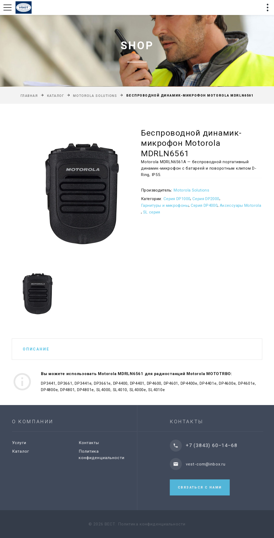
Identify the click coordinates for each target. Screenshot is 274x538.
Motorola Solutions (95, 96)
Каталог (55, 96)
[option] (69, 192)
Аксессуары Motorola (240, 205)
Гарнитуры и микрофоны (165, 205)
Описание (36, 349)
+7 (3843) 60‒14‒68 (216, 445)
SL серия (151, 212)
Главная (29, 96)
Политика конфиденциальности (151, 524)
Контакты (92, 442)
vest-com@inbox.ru (211, 464)
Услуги (22, 442)
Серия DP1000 (177, 198)
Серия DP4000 (204, 205)
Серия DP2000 (205, 198)
